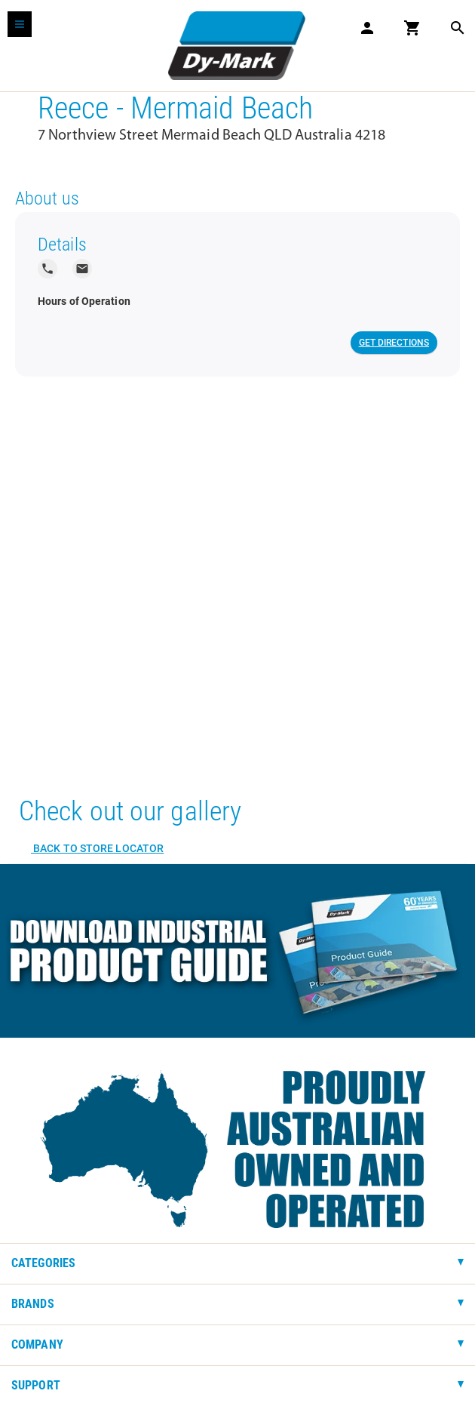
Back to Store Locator (97, 848)
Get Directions (394, 342)
